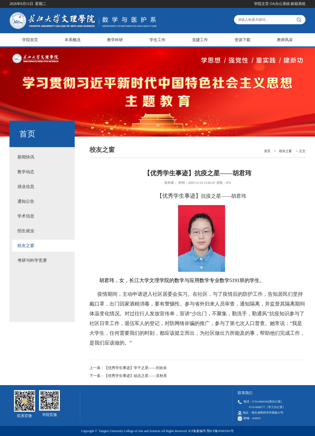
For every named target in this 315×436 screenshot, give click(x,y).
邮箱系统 (298, 4)
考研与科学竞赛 (32, 260)
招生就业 (25, 231)
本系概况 (72, 40)
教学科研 (115, 40)
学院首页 (30, 40)
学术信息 (25, 216)
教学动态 (25, 171)
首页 (267, 151)
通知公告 (25, 201)
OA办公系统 (280, 4)
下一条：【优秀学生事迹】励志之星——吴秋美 (128, 376)
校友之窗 (25, 245)
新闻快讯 (25, 157)
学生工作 (157, 40)
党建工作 (200, 40)
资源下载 (242, 40)
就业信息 (25, 186)
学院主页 (261, 4)
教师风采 (285, 40)
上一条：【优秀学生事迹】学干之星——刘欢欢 (128, 368)
